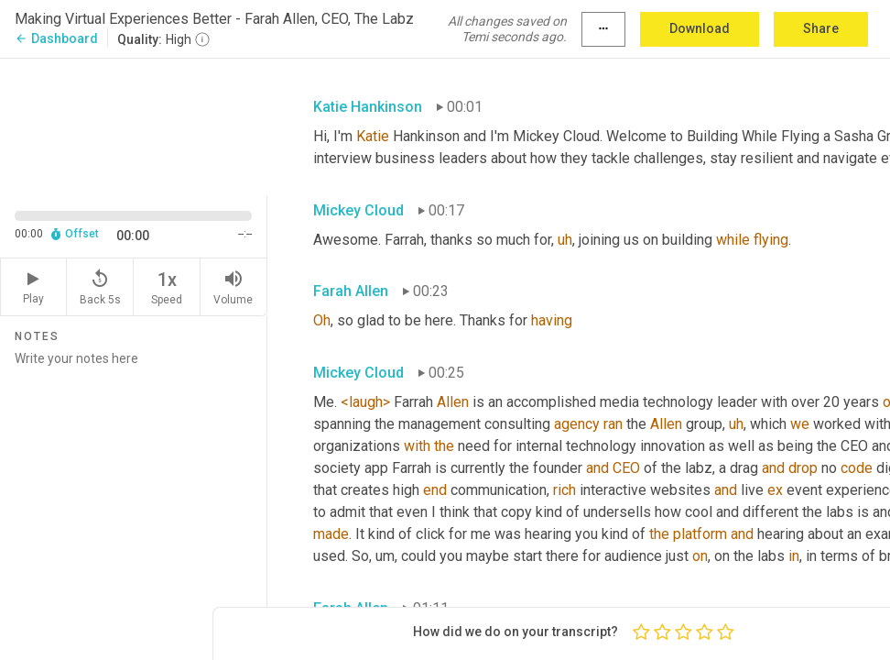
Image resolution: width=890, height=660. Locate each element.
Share (821, 28)
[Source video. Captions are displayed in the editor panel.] (133, 125)
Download (699, 28)
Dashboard (56, 38)
